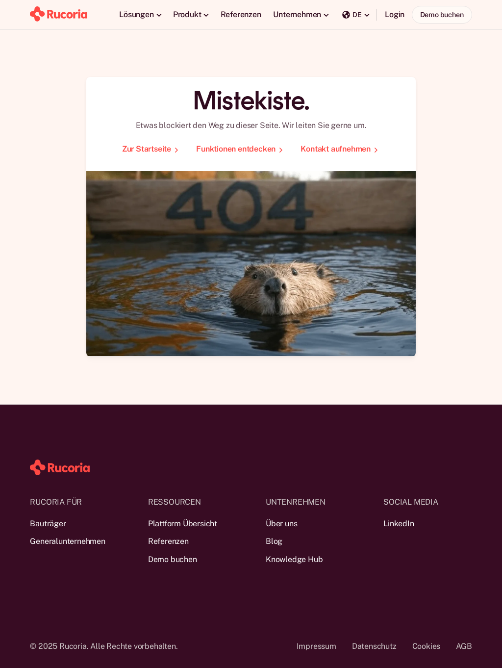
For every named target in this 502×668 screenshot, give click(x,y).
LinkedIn (398, 523)
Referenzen (241, 14)
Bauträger (48, 523)
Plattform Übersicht (182, 523)
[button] (140, 15)
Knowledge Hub (294, 559)
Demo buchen (442, 14)
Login (394, 14)
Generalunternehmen (67, 541)
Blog (274, 541)
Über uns (281, 523)
